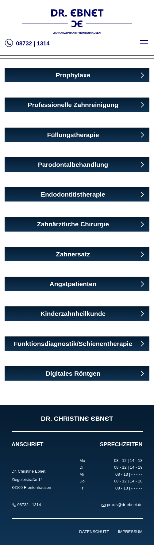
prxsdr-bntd (124, 504)
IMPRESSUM (130, 531)
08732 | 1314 (32, 43)
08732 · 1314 (29, 504)
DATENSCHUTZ (94, 531)
